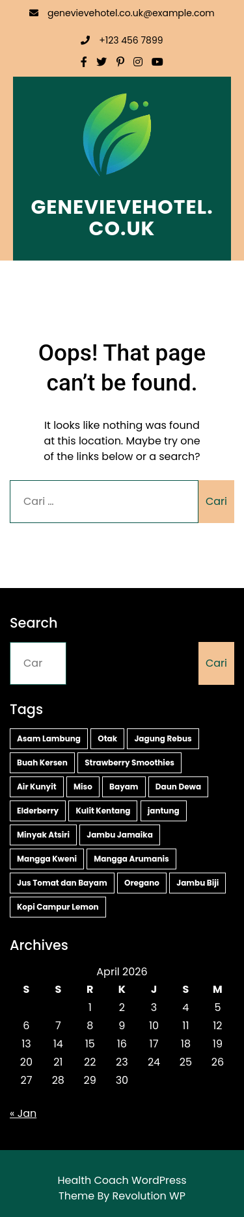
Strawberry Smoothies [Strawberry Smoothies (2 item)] (129, 762)
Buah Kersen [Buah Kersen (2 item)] (42, 762)
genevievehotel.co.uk (122, 218)
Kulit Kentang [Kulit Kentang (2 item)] (102, 810)
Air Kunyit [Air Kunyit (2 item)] (37, 786)
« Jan (23, 1113)
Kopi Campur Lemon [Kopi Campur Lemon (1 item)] (58, 906)
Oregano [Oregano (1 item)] (141, 882)
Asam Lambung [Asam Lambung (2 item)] (49, 738)
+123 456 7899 (122, 40)
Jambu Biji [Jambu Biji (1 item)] (197, 882)
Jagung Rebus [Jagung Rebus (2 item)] (162, 738)
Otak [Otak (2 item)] (107, 738)
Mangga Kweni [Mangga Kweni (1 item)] (47, 858)
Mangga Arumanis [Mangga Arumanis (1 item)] (131, 858)
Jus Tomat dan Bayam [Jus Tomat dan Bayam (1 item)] (62, 882)
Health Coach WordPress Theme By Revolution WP (121, 1188)
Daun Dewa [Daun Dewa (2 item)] (178, 786)
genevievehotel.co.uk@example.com (122, 12)
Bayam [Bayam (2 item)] (124, 786)
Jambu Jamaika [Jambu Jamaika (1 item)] (120, 834)
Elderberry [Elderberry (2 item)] (38, 810)
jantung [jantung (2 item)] (164, 810)
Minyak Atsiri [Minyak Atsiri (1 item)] (43, 834)
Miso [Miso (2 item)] (83, 786)
